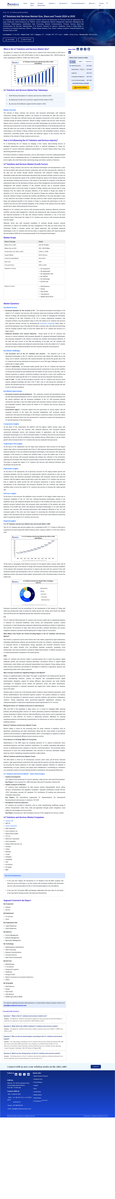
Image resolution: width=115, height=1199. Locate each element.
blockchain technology (47, 323)
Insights (36, 1085)
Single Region (78, 69)
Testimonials (37, 1091)
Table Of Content (26, 40)
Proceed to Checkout (80, 87)
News (35, 1088)
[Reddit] (69, 53)
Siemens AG (9, 821)
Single (72, 61)
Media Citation (38, 1095)
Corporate (87, 61)
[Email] (88, 49)
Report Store (32, 4)
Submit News (37, 1098)
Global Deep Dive (76, 65)
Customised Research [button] (78, 3)
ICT (8, 12)
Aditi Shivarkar (93, 34)
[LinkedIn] (78, 49)
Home (25, 3)
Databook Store (38, 1079)
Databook (74, 73)
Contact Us (101, 4)
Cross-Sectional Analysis (78, 80)
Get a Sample (9, 40)
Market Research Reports (41, 1076)
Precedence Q (41, 1101)
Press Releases (38, 1082)
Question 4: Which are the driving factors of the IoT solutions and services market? (32, 1053)
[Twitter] (81, 49)
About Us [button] (92, 3)
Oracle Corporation (11, 826)
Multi (79, 61)
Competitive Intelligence (78, 76)
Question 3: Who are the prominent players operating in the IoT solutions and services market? (33, 1037)
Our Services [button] (63, 3)
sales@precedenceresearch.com (15, 1005)
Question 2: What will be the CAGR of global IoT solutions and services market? (31, 1026)
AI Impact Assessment (41, 4)
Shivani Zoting (74, 34)
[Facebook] (85, 49)
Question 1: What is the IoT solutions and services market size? (25, 1016)
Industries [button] (52, 3)
